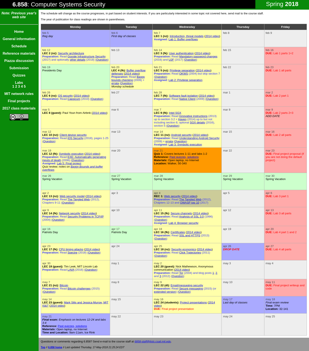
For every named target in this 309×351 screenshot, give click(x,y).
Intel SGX (175, 112)
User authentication (181, 53)
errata (115, 83)
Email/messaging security (187, 285)
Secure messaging (191, 288)
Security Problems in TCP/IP (86, 216)
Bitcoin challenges (79, 288)
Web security (172, 196)
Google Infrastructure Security (87, 56)
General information (19, 39)
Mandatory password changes (198, 56)
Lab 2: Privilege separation (186, 80)
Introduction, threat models (187, 36)
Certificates (178, 232)
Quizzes (18, 75)
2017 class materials (19, 108)
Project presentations (193, 302)
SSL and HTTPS (189, 235)
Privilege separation (182, 70)
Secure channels (181, 213)
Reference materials (19, 53)
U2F (171, 59)
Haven (182, 119)
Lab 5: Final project (69, 163)
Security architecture (71, 53)
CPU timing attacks (71, 249)
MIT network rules (18, 94)
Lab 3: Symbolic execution (185, 144)
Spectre (72, 252)
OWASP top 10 (189, 202)
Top (43, 347)
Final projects (19, 101)
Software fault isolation (183, 95)
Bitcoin (64, 285)
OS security (65, 95)
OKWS (183, 73)
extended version (165, 291)
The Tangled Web (79, 199)
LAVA (71, 269)
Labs (19, 82)
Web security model (72, 196)
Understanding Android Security (199, 138)
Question (102, 59)
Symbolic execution (71, 153)
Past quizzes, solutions (184, 157)
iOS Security (75, 138)
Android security (181, 134)
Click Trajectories (190, 252)
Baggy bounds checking (128, 78)
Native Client (187, 98)
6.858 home (55, 347)
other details (77, 59)
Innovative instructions (193, 116)
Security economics (183, 249)
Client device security (73, 134)
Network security (69, 213)
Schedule (19, 46)
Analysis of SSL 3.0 (191, 216)
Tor (181, 272)
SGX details (197, 122)
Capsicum (74, 98)
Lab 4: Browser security (183, 223)
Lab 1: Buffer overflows (183, 39)
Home (19, 31)
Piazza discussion (19, 61)
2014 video (212, 36)
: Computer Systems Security (58, 4)
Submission (19, 68)
